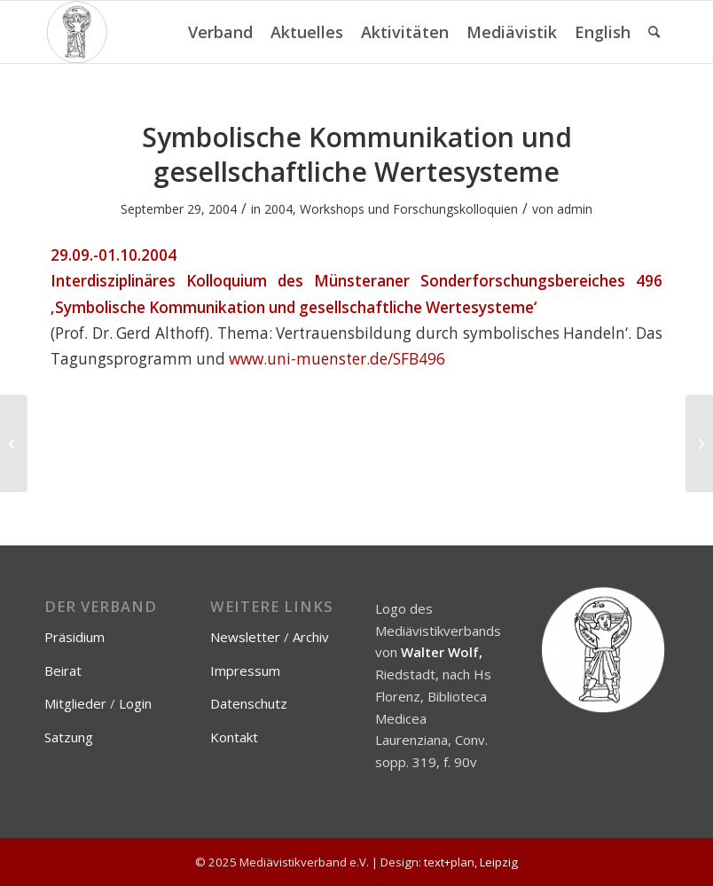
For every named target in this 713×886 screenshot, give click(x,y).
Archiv (311, 637)
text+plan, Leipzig (471, 862)
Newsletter (245, 637)
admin (574, 208)
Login (135, 703)
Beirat (63, 670)
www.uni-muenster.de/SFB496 (337, 359)
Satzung (68, 737)
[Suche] (654, 32)
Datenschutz (248, 703)
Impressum (245, 670)
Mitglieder (75, 703)
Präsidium (74, 637)
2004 (278, 208)
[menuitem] (220, 32)
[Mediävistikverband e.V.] (76, 32)
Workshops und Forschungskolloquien (409, 208)
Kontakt (234, 737)
